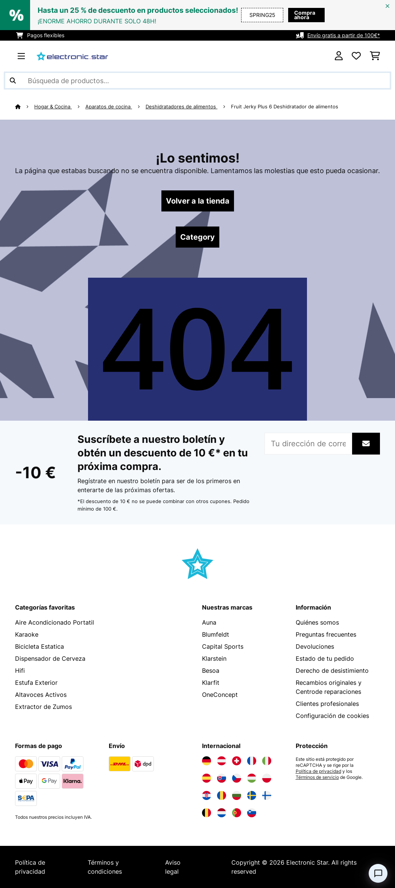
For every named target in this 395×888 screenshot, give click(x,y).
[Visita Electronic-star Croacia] (206, 795)
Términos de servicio (317, 777)
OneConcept (220, 694)
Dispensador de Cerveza (50, 658)
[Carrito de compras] (375, 56)
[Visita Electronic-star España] (206, 778)
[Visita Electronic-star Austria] (221, 760)
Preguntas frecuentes (326, 634)
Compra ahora (293, 14)
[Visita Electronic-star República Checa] (236, 778)
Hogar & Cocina (53, 106)
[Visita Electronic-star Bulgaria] (236, 795)
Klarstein (214, 658)
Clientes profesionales (327, 703)
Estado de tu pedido (325, 658)
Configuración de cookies (332, 715)
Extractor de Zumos (43, 706)
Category (197, 237)
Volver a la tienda (197, 200)
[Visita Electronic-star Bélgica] (206, 812)
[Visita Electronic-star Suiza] (236, 760)
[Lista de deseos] (356, 56)
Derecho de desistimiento (332, 670)
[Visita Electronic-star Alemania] (206, 760)
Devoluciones (315, 646)
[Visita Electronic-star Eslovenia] (251, 812)
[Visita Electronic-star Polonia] (266, 778)
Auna (209, 622)
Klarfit (210, 682)
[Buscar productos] (197, 80)
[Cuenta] (339, 56)
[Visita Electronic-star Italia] (266, 760)
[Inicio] (24, 106)
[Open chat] (378, 873)
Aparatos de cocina (108, 106)
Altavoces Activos (41, 694)
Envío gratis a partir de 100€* (343, 35)
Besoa (210, 670)
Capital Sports (222, 646)
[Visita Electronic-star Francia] (251, 760)
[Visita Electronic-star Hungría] (251, 778)
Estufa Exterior (36, 682)
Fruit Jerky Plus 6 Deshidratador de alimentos (284, 106)
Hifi (20, 670)
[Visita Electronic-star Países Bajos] (221, 812)
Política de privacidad (318, 771)
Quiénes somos (317, 622)
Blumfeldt (215, 634)
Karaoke (26, 634)
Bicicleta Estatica (39, 646)
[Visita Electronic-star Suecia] (251, 795)
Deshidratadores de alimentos (181, 106)
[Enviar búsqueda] (13, 80)
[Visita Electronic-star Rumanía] (221, 795)
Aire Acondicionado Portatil (54, 622)
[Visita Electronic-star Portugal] (236, 812)
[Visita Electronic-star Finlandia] (266, 795)
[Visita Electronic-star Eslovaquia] (221, 778)
